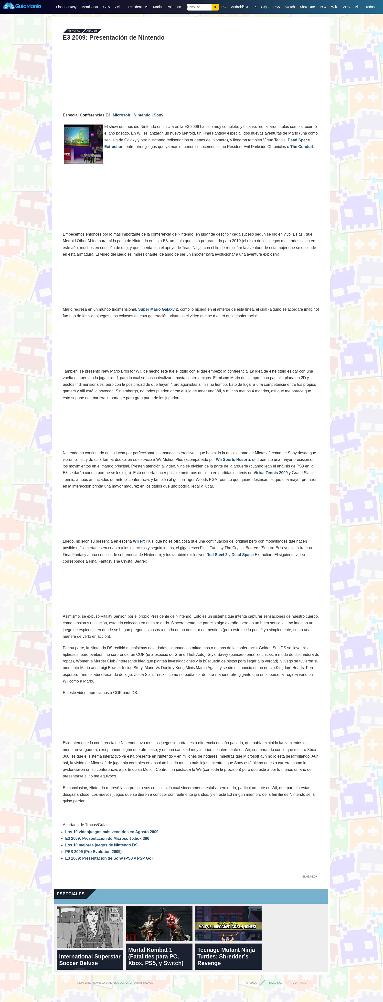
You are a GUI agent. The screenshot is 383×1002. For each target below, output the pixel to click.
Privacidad (275, 982)
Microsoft (121, 115)
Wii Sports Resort (232, 459)
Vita (358, 7)
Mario (157, 7)
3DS (346, 7)
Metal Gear (89, 7)
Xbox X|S (261, 7)
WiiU (335, 7)
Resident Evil (138, 7)
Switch (290, 7)
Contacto (299, 982)
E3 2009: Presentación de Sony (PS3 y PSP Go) (109, 858)
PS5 (276, 7)
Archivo (251, 982)
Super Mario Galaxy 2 (158, 309)
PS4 (323, 7)
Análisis (91, 31)
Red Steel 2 (216, 555)
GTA (106, 7)
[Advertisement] (191, 76)
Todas (369, 7)
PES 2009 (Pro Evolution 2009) (93, 852)
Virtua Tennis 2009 (271, 473)
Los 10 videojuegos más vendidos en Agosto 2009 (112, 832)
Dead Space (243, 555)
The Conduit (301, 147)
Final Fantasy (66, 7)
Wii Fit (139, 541)
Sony (158, 115)
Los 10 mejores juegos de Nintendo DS (101, 845)
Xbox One (307, 7)
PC (223, 7)
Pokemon (174, 7)
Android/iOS (240, 7)
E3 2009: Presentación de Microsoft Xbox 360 (107, 838)
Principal (73, 31)
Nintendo (142, 115)
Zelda (119, 7)
